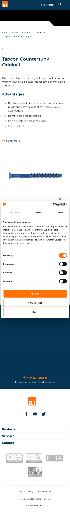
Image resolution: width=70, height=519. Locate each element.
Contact (8, 442)
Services (8, 436)
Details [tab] (38, 212)
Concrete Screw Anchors (34, 32)
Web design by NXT (34, 505)
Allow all (35, 293)
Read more (13, 140)
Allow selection (35, 303)
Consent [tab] (15, 212)
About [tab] (61, 212)
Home (5, 32)
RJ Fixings (48, 5)
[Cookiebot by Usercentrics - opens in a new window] (55, 205)
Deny (35, 312)
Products (15, 32)
